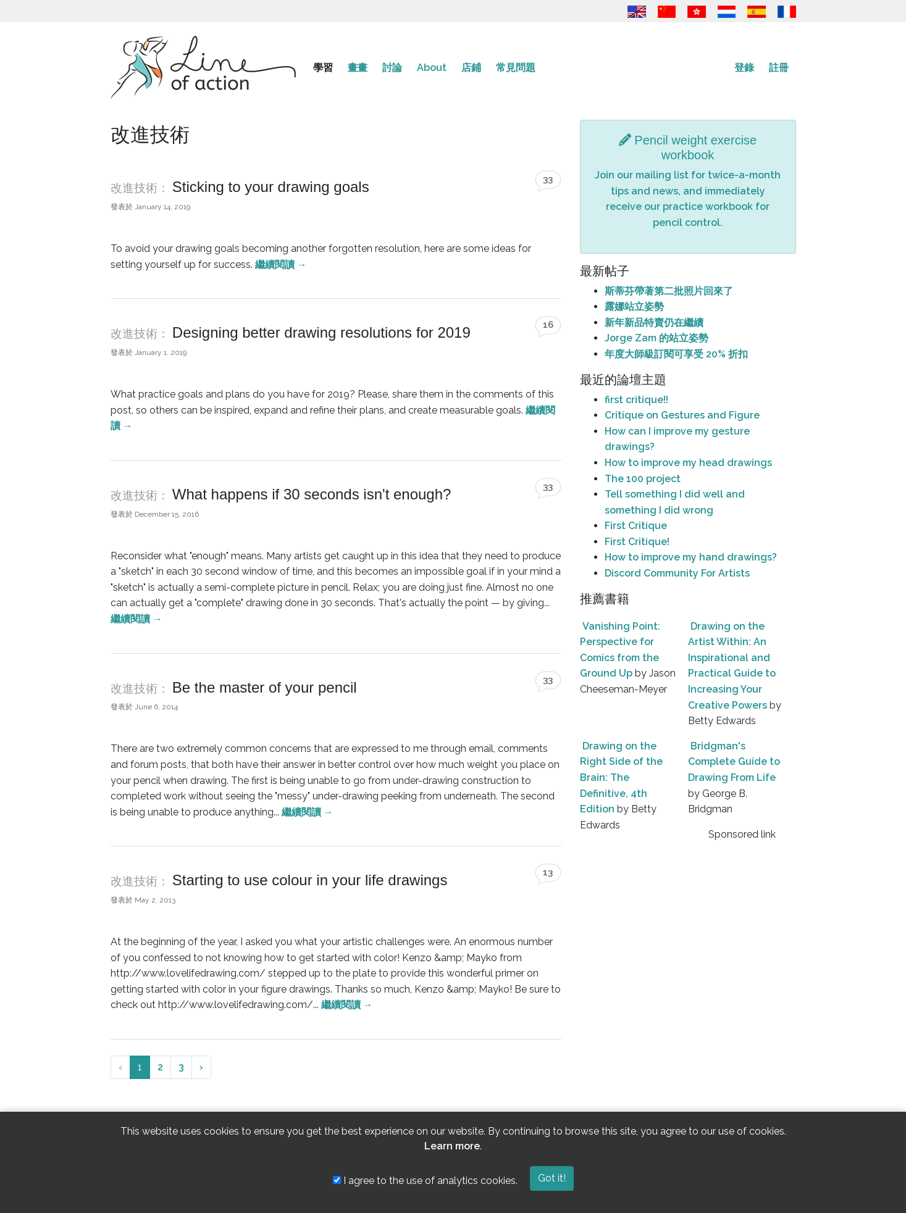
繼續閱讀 (281, 264)
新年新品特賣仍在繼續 (654, 322)
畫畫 (357, 67)
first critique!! (636, 400)
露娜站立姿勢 (634, 306)
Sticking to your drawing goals (270, 186)
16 (548, 324)
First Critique (636, 525)
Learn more (452, 1146)
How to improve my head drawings (688, 463)
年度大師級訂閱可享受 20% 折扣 (676, 354)
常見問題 (515, 67)
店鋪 (471, 67)
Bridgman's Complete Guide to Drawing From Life (734, 761)
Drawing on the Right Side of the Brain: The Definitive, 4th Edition (621, 777)
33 (548, 179)
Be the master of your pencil (264, 687)
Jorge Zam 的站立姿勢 (656, 338)
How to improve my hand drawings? (691, 557)
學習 (323, 67)
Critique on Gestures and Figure (682, 415)
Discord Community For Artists (677, 573)
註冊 (779, 67)
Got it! (552, 1178)
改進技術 (134, 187)
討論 (392, 67)
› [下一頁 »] (201, 1067)
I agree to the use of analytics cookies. (425, 1180)
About (432, 67)
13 (548, 872)
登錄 (744, 67)
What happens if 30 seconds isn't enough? (311, 494)
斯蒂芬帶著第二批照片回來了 (669, 291)
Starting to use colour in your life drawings (310, 880)
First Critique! (637, 542)
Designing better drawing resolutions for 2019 (321, 332)
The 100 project (643, 479)
